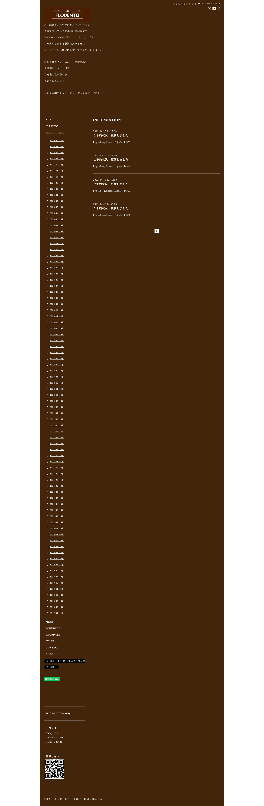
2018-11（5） (57, 589)
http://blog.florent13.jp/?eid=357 (111, 190)
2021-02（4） (57, 516)
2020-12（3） (57, 528)
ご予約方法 (52, 126)
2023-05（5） (57, 352)
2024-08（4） (57, 261)
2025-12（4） (57, 164)
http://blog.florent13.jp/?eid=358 (111, 166)
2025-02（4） (57, 225)
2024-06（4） (57, 274)
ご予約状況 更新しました (110, 135)
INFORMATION (55, 132)
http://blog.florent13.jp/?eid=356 (111, 215)
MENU (50, 621)
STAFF (50, 641)
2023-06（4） (57, 346)
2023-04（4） (57, 358)
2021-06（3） (57, 492)
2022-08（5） (57, 407)
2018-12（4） (57, 583)
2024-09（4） (57, 255)
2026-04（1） (57, 140)
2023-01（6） (57, 377)
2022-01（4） (57, 449)
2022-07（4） (57, 413)
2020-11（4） (57, 534)
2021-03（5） (57, 510)
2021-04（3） (57, 504)
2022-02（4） (57, 443)
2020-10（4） (57, 540)
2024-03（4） (57, 292)
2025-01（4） (57, 231)
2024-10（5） (57, 249)
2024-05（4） (57, 280)
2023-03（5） (57, 364)
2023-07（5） (57, 340)
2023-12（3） (57, 310)
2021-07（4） (57, 486)
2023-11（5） (57, 316)
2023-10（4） (57, 322)
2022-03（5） (57, 437)
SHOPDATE (53, 634)
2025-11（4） (57, 170)
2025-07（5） (57, 195)
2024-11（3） (57, 243)
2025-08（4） (57, 189)
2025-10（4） (57, 177)
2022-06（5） (57, 419)
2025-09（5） (57, 183)
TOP (48, 119)
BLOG (49, 654)
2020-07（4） (57, 558)
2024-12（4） (57, 237)
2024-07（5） (57, 267)
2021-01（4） (57, 522)
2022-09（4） (57, 401)
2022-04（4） (57, 431)
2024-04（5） (57, 286)
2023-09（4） (57, 328)
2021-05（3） (57, 498)
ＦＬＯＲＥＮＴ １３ (65, 799)
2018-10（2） (57, 595)
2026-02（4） (57, 152)
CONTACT (52, 647)
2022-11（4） (57, 389)
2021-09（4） (57, 473)
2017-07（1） (57, 613)
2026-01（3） (57, 158)
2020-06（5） (57, 564)
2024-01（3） (57, 304)
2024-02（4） (57, 298)
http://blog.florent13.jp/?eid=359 (111, 142)
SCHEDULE (53, 628)
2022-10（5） (57, 395)
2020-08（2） (57, 552)
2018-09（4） (57, 601)
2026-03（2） (57, 146)
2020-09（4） (57, 546)
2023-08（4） (57, 334)
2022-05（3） (57, 425)
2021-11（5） (57, 461)
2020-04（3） (57, 577)
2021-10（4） (57, 467)
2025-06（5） (57, 201)
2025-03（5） (57, 219)
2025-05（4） (57, 207)
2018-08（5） (57, 607)
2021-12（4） (57, 455)
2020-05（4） (57, 570)
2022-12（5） (57, 383)
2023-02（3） (57, 370)
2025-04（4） (57, 213)
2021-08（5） (57, 480)
